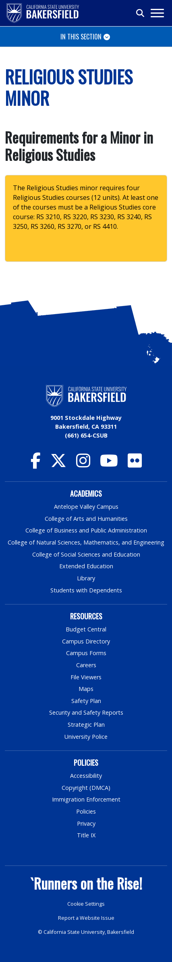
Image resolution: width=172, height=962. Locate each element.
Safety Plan (86, 701)
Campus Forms (86, 653)
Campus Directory (86, 641)
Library (86, 578)
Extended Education (86, 566)
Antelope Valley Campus (86, 506)
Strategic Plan (86, 724)
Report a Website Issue (86, 918)
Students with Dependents (86, 590)
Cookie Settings (86, 903)
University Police (86, 736)
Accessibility (86, 775)
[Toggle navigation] (157, 13)
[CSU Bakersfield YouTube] (109, 464)
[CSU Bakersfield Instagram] (83, 464)
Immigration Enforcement (86, 799)
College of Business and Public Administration (86, 530)
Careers (86, 665)
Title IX (86, 835)
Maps (86, 689)
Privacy (86, 823)
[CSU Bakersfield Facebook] (36, 464)
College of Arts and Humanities (86, 518)
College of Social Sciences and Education (86, 554)
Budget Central (86, 629)
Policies (86, 811)
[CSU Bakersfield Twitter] (58, 464)
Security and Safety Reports (86, 712)
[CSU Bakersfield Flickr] (135, 464)
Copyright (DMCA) (86, 787)
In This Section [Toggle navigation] (81, 36)
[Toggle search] (140, 13)
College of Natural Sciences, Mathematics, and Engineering (86, 542)
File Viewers (86, 677)
